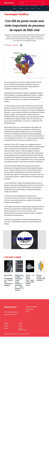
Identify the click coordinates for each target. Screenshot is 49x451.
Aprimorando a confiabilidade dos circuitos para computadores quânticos (8, 280)
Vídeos (39, 8)
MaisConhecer (9, 3)
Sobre (20, 11)
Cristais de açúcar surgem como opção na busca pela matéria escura (30, 280)
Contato (14, 11)
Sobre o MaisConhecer (22, 329)
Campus (14, 8)
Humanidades (34, 5)
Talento (33, 8)
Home (14, 5)
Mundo (27, 8)
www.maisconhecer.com (10, 314)
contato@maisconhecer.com (12, 312)
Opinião (21, 8)
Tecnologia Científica (23, 5)
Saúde (42, 5)
